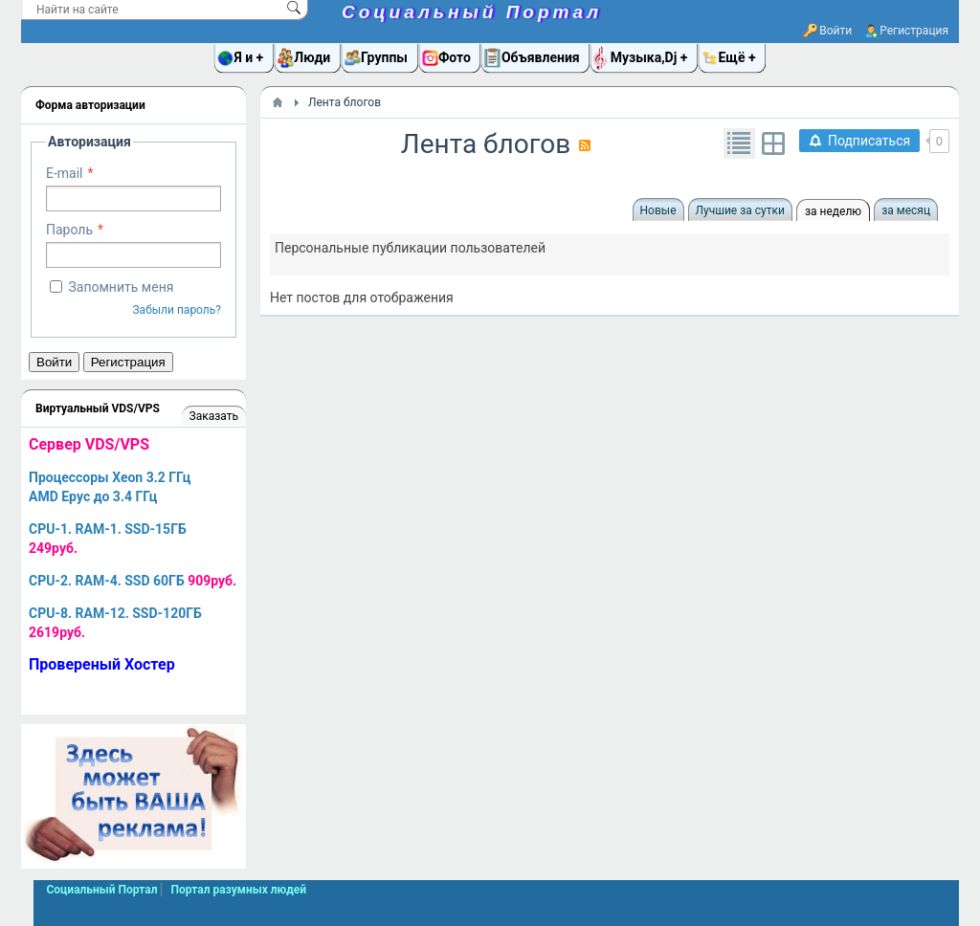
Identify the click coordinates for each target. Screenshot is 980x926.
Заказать (213, 416)
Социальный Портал (472, 12)
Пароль (69, 229)
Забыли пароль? (176, 310)
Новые (658, 210)
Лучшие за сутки (740, 210)
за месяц (905, 210)
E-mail (64, 173)
